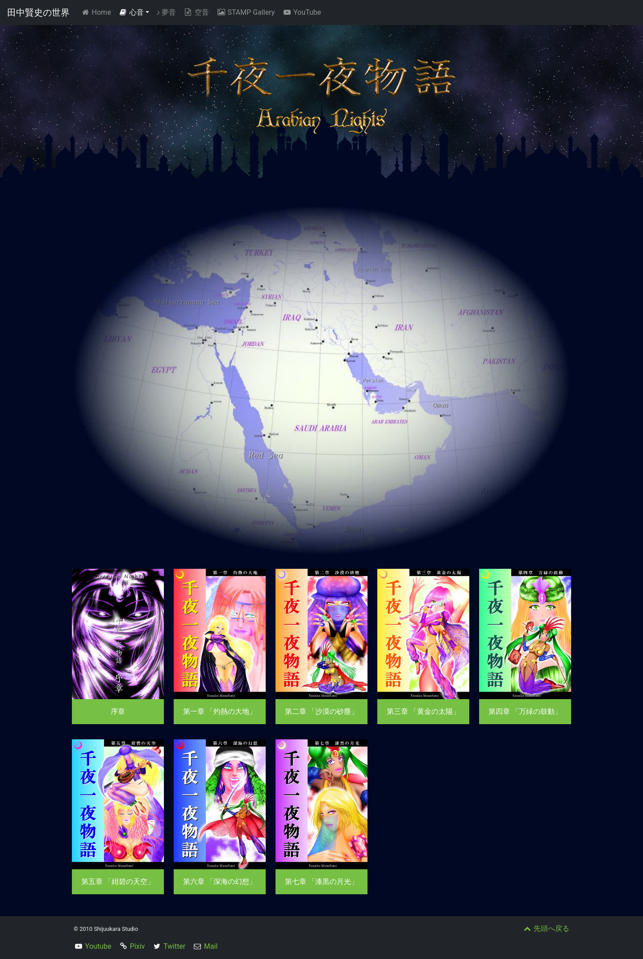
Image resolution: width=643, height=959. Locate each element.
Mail (210, 946)
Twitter (174, 946)
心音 (131, 12)
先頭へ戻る (545, 928)
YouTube (301, 12)
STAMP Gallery (245, 12)
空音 (196, 12)
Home (97, 12)
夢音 (166, 12)
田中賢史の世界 (38, 12)
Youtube (98, 946)
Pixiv (137, 946)
